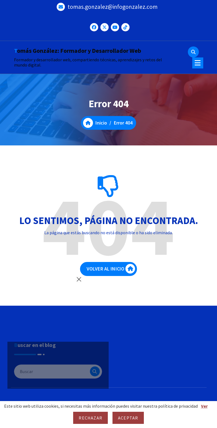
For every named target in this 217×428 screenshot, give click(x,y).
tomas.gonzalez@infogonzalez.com (113, 6)
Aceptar (128, 418)
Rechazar (90, 418)
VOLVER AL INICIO (111, 269)
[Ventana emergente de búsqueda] (193, 51)
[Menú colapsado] (197, 62)
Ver (204, 406)
